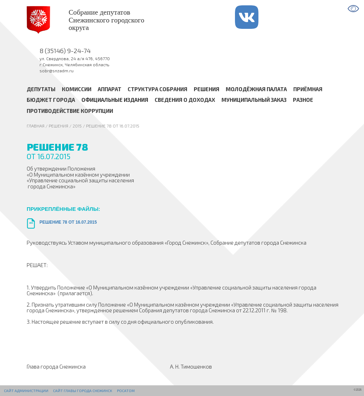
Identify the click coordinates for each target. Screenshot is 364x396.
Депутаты (41, 89)
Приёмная (307, 89)
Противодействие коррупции (70, 111)
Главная (35, 125)
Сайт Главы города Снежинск (82, 391)
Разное (303, 100)
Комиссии (76, 89)
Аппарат (109, 89)
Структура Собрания (157, 89)
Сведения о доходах (185, 100)
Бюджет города (51, 100)
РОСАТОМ (126, 391)
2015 (77, 125)
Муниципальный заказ (254, 100)
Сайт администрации (26, 391)
